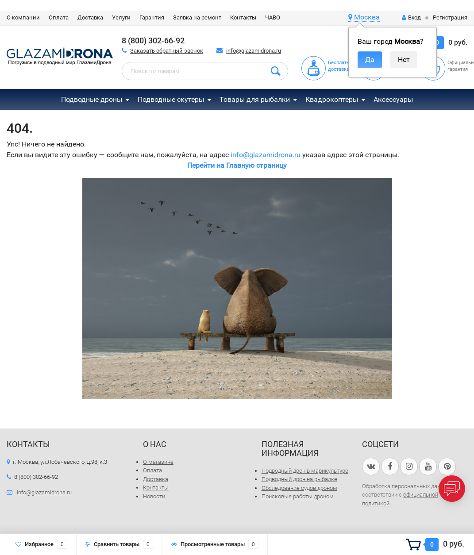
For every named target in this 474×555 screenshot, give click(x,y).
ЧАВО (272, 17)
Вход (411, 17)
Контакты (243, 17)
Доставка (90, 17)
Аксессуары (393, 99)
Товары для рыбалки (255, 99)
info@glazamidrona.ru (253, 50)
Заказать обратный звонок (166, 50)
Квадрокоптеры (331, 99)
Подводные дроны (91, 99)
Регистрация (450, 17)
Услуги (121, 17)
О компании (23, 17)
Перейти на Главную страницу (237, 165)
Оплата (59, 17)
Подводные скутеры (171, 99)
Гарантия (151, 17)
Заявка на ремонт (197, 17)
